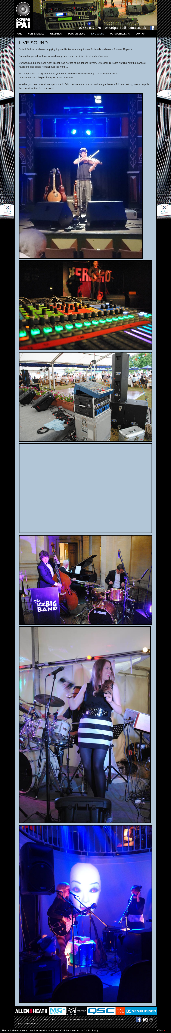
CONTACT (141, 34)
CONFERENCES (36, 34)
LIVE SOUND (97, 34)
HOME (19, 34)
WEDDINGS (56, 34)
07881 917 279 (90, 28)
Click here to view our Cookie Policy (79, 1030)
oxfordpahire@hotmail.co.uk (125, 28)
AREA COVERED (107, 1020)
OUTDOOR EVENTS (120, 34)
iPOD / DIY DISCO (76, 34)
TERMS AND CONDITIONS (28, 1023)
